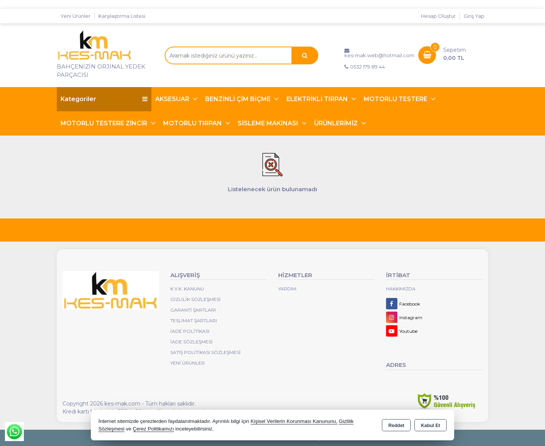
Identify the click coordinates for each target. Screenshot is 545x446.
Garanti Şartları (193, 310)
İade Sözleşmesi (191, 342)
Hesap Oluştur (438, 16)
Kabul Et (430, 425)
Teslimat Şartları (193, 320)
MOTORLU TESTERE (396, 99)
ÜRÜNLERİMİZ (336, 123)
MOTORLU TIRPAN (193, 123)
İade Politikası (189, 331)
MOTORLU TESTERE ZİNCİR (105, 123)
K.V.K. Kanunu (187, 289)
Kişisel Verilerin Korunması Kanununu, (294, 421)
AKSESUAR (173, 99)
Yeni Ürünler (187, 363)
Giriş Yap (474, 16)
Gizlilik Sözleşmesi (195, 299)
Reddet (396, 425)
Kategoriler (104, 99)
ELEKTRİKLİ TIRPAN (318, 99)
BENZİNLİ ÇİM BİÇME (238, 99)
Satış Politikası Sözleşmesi (205, 352)
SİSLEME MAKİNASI (269, 123)
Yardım (287, 289)
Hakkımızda (401, 289)
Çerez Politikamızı (153, 429)
